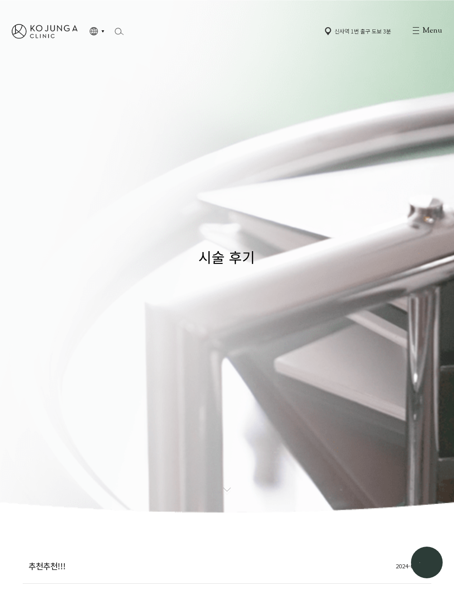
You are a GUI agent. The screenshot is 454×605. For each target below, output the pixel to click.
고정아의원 (44, 31)
